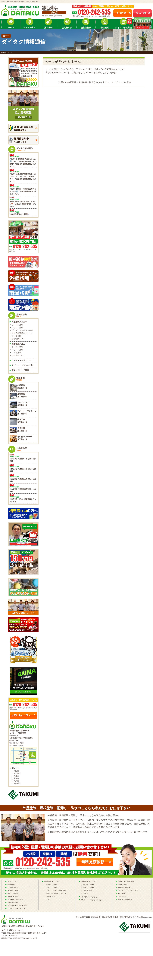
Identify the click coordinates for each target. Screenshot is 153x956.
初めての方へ (29, 27)
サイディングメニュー (21, 360)
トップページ (13, 881)
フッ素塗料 (16, 336)
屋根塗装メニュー (19, 344)
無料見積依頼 (92, 862)
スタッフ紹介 (13, 890)
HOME (11, 27)
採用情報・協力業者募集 (17, 905)
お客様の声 (67, 27)
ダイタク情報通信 (123, 27)
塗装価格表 (86, 27)
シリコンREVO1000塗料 (56, 890)
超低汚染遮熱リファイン (22, 333)
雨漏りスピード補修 (20, 370)
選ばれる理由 (13, 896)
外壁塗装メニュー (19, 322)
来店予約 (141, 13)
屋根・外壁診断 (124, 887)
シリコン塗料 (17, 327)
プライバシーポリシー (16, 908)
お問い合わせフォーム (23, 715)
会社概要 (105, 27)
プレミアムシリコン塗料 (22, 330)
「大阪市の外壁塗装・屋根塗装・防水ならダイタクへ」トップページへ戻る (94, 82)
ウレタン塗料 (17, 325)
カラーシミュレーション (128, 890)
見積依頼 (121, 13)
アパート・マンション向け (23, 365)
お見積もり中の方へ (15, 899)
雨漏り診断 (122, 884)
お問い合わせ (13, 902)
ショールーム (13, 887)
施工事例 (48, 27)
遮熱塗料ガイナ (18, 339)
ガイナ (49, 899)
